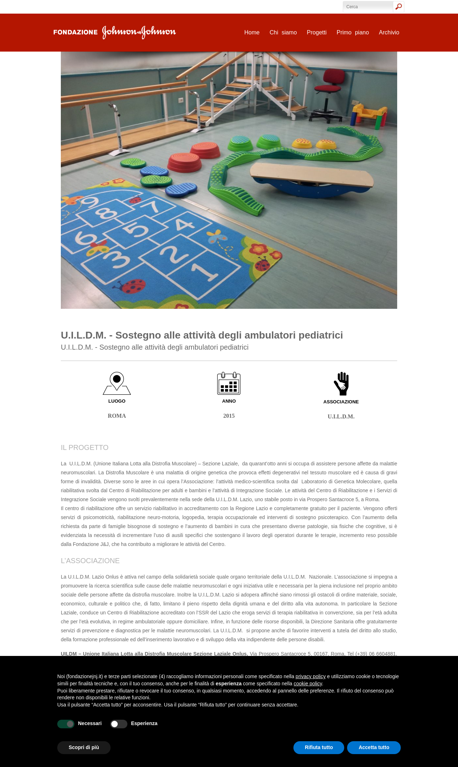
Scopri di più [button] (84, 747)
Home (252, 32)
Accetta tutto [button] (374, 747)
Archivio (389, 32)
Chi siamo (283, 32)
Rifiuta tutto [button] (319, 747)
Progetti (317, 32)
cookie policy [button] (308, 683)
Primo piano (353, 32)
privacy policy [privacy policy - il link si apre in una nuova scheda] (311, 676)
